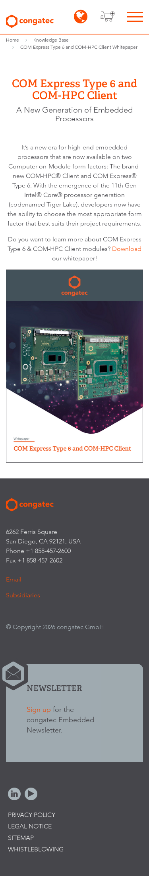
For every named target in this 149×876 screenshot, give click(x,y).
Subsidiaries (23, 595)
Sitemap (21, 838)
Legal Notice (30, 826)
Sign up (39, 709)
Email (13, 579)
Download (126, 248)
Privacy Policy (31, 815)
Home (12, 40)
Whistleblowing (36, 849)
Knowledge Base (51, 40)
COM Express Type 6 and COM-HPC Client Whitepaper (78, 47)
